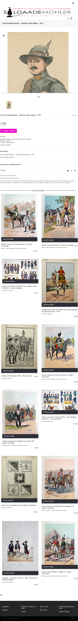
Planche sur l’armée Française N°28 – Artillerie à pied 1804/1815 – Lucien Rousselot (19, 287)
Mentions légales (64, 611)
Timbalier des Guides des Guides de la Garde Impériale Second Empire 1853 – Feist (59, 310)
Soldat (24, 182)
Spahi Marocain (30, 182)
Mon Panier (43, 610)
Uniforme (68, 182)
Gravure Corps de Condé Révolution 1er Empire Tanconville (16, 245)
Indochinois (55, 180)
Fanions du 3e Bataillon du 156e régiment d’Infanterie (18, 505)
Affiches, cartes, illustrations (8, 248)
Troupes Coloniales (60, 182)
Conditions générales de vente (66, 607)
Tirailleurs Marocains (50, 182)
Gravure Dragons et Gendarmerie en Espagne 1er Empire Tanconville (58, 507)
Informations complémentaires (10, 164)
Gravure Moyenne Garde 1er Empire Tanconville (57, 245)
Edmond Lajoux (48, 180)
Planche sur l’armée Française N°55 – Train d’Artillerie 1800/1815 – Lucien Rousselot (59, 418)
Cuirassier (31, 180)
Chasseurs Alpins (24, 180)
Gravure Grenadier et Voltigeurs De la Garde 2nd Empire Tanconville (18, 442)
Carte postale (9, 178)
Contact (23, 611)
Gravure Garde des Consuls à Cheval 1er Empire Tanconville (57, 376)
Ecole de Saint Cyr (39, 180)
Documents (17, 178)
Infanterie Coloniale (63, 180)
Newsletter (5, 606)
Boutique (5, 610)
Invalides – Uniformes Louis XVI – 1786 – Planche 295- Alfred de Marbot (20, 579)
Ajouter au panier (9, 131)
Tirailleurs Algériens (39, 182)
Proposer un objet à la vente (28, 607)
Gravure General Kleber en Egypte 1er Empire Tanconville (56, 573)
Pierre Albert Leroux (17, 182)
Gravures (24, 248)
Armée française (7, 180)
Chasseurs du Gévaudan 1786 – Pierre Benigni (16, 376)
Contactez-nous (12, 175)
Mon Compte (44, 606)
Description (4, 151)
